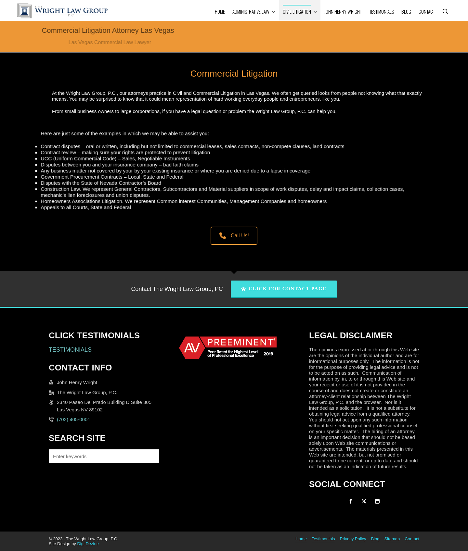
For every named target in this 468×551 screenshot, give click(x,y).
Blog (375, 538)
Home (301, 538)
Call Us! (234, 235)
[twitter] (364, 501)
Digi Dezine (87, 543)
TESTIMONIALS (70, 349)
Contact (412, 538)
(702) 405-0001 (73, 419)
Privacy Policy (353, 538)
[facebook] (351, 501)
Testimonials (323, 538)
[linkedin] (377, 501)
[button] (151, 456)
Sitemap (392, 538)
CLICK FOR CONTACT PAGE (284, 288)
